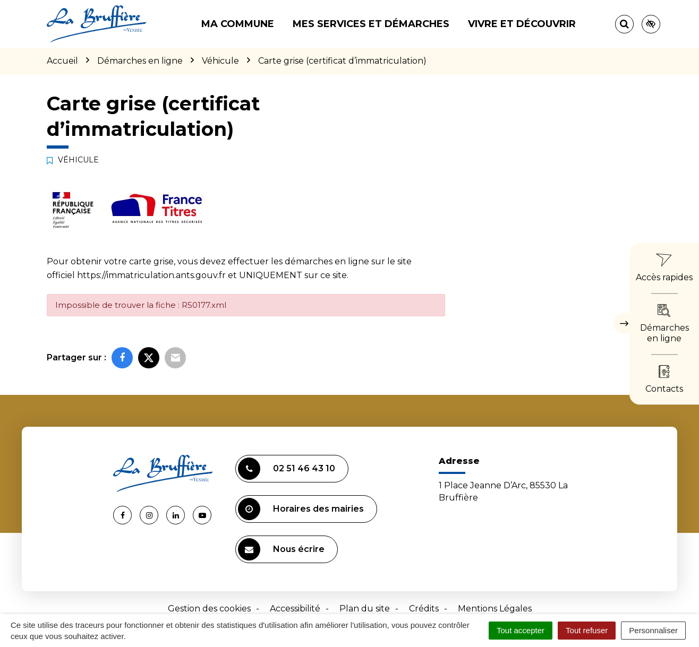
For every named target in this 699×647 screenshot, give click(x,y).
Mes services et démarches (371, 24)
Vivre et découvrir (522, 24)
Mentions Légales (495, 608)
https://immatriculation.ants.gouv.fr (151, 275)
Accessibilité (295, 608)
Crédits (424, 608)
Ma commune (237, 24)
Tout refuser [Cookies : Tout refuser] (587, 630)
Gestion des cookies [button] (209, 608)
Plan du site (364, 608)
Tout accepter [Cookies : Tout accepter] (520, 630)
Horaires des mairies (301, 509)
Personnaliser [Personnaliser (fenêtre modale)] (653, 630)
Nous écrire (281, 549)
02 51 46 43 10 (286, 469)
